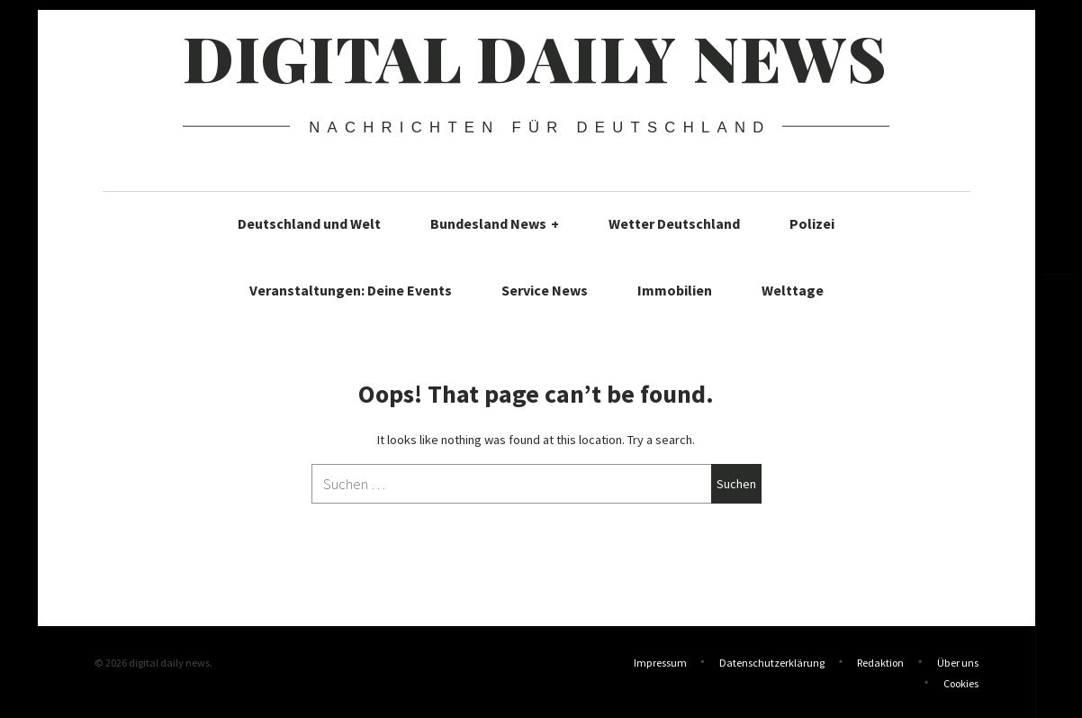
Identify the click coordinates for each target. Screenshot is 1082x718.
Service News (544, 290)
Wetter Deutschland (674, 223)
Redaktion (880, 662)
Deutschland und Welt (309, 223)
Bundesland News (494, 223)
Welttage (793, 290)
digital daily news (535, 56)
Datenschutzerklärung (772, 662)
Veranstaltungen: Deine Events (350, 290)
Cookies (960, 681)
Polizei (811, 223)
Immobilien (674, 290)
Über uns (957, 662)
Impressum (660, 662)
